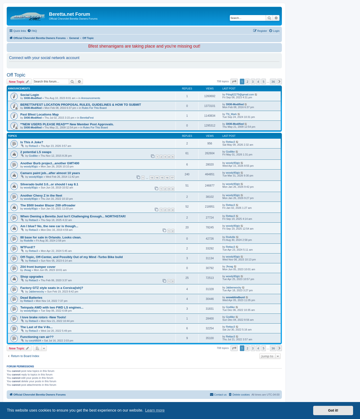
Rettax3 (33, 145)
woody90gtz (31, 166)
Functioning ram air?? (37, 337)
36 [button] (273, 81)
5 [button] (263, 81)
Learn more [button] (155, 410)
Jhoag (27, 270)
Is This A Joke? (31, 142)
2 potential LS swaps (35, 152)
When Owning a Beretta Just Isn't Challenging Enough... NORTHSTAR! (73, 216)
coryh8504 (35, 340)
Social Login (29, 95)
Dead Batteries (31, 297)
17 (172, 177)
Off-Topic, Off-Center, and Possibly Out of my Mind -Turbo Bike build (71, 257)
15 (162, 177)
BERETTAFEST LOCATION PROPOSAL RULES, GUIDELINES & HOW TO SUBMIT (80, 104)
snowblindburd (235, 297)
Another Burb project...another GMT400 (49, 163)
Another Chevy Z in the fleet (41, 195)
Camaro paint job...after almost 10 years (50, 173)
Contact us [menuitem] (218, 394)
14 (157, 177)
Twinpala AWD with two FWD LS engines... (51, 307)
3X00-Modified (33, 98)
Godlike (33, 155)
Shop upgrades (31, 276)
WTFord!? (27, 247)
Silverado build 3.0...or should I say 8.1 (49, 184)
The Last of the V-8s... (36, 327)
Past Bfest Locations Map (39, 114)
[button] (234, 81)
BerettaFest (87, 117)
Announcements (90, 98)
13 (151, 177)
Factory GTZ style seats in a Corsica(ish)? (51, 288)
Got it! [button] (333, 410)
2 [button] (247, 81)
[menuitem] (32, 31)
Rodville (28, 240)
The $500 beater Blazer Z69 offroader (47, 205)
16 (167, 177)
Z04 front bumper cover (37, 267)
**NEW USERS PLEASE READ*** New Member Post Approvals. (67, 124)
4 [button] (258, 81)
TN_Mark (231, 114)
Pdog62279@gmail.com (240, 94)
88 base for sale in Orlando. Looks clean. (50, 237)
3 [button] (253, 81)
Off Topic (16, 74)
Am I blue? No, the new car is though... (49, 226)
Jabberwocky (36, 291)
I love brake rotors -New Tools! (43, 317)
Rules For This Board (94, 107)
